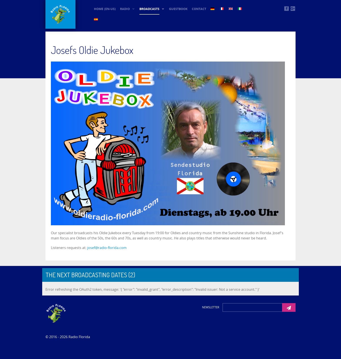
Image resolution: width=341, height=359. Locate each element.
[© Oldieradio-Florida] (60, 14)
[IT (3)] (240, 8)
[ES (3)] (96, 19)
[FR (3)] (222, 8)
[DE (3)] (213, 8)
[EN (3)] (231, 8)
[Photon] (56, 313)
